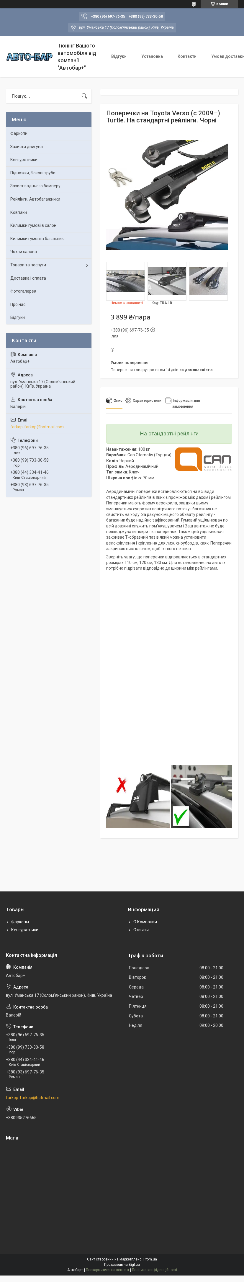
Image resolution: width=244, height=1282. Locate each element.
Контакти (187, 56)
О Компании (145, 921)
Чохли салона (23, 251)
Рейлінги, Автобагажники (35, 199)
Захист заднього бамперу (35, 185)
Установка (152, 56)
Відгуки (119, 56)
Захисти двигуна (26, 146)
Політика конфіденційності (154, 1270)
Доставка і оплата (28, 278)
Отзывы (141, 929)
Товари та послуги (28, 265)
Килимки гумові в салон (33, 225)
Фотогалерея (23, 291)
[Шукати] (84, 96)
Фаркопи (18, 133)
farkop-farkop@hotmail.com (37, 426)
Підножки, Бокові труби (32, 173)
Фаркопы (20, 921)
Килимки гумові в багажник (37, 238)
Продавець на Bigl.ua (122, 1265)
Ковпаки (18, 212)
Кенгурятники (23, 159)
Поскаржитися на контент (107, 1270)
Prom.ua (150, 1259)
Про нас (17, 304)
